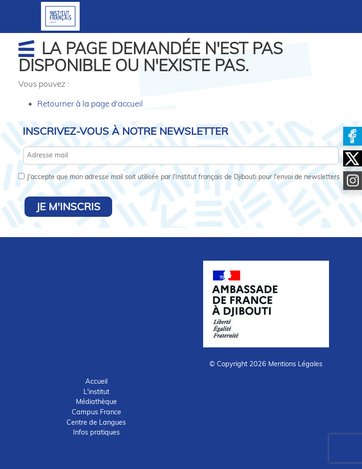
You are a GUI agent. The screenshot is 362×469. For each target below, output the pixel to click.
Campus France (96, 412)
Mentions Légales (295, 364)
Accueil (96, 381)
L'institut (96, 391)
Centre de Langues (96, 422)
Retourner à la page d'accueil (90, 103)
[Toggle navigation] (180, 16)
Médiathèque (96, 401)
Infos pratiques (96, 432)
